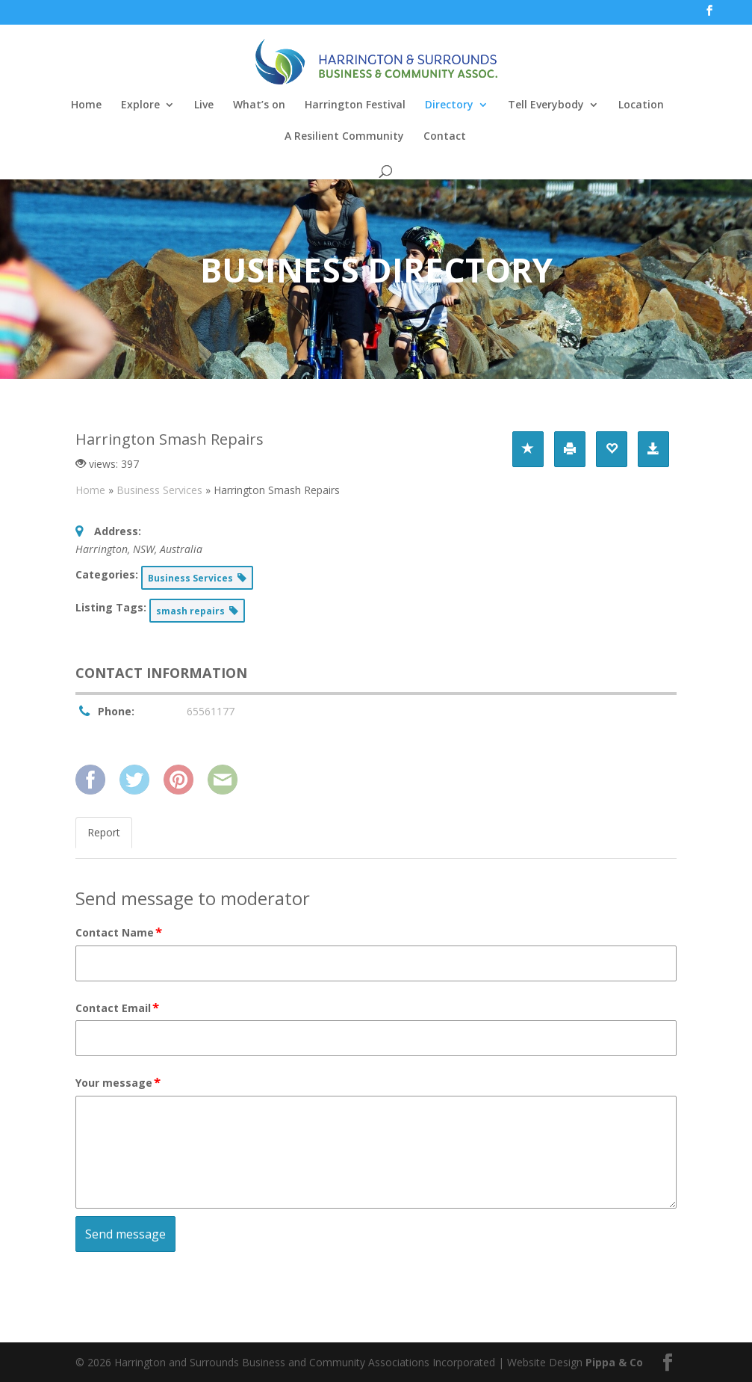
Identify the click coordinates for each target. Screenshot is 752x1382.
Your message (118, 1083)
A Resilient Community (344, 137)
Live (204, 105)
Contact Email (118, 1008)
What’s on (259, 105)
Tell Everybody (546, 105)
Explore (140, 105)
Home (86, 105)
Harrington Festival (355, 105)
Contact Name (119, 933)
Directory (449, 105)
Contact (444, 137)
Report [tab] (103, 832)
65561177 (210, 711)
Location (641, 105)
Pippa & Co (614, 1362)
